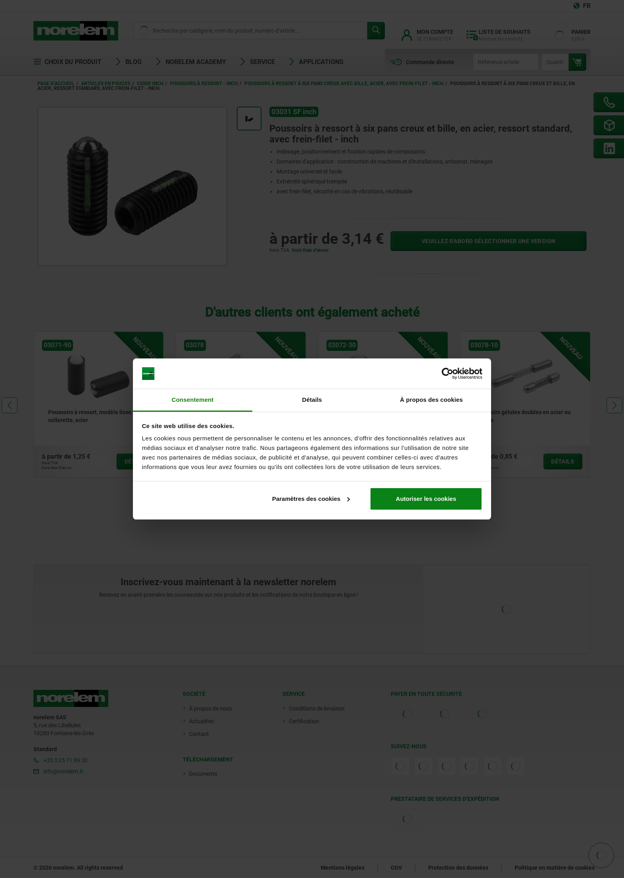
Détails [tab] (312, 399)
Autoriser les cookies (426, 498)
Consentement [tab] (192, 399)
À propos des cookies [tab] (431, 399)
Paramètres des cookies (311, 498)
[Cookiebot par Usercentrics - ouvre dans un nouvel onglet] (447, 374)
